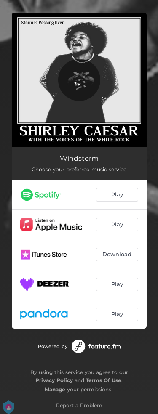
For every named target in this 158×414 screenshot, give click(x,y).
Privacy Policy (54, 380)
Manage (55, 389)
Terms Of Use (103, 380)
